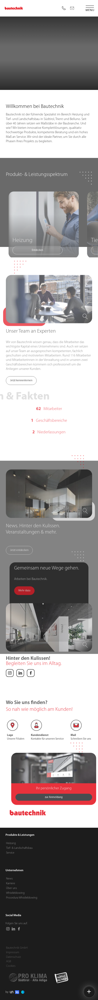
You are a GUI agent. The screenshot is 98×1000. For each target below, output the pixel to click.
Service (10, 852)
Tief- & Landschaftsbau (19, 848)
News (9, 878)
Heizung (11, 843)
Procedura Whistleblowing (21, 897)
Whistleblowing (15, 892)
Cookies (10, 966)
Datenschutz (13, 957)
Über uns (11, 888)
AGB (8, 961)
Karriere (10, 883)
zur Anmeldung (54, 809)
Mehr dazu (24, 615)
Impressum (12, 952)
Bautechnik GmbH (17, 947)
